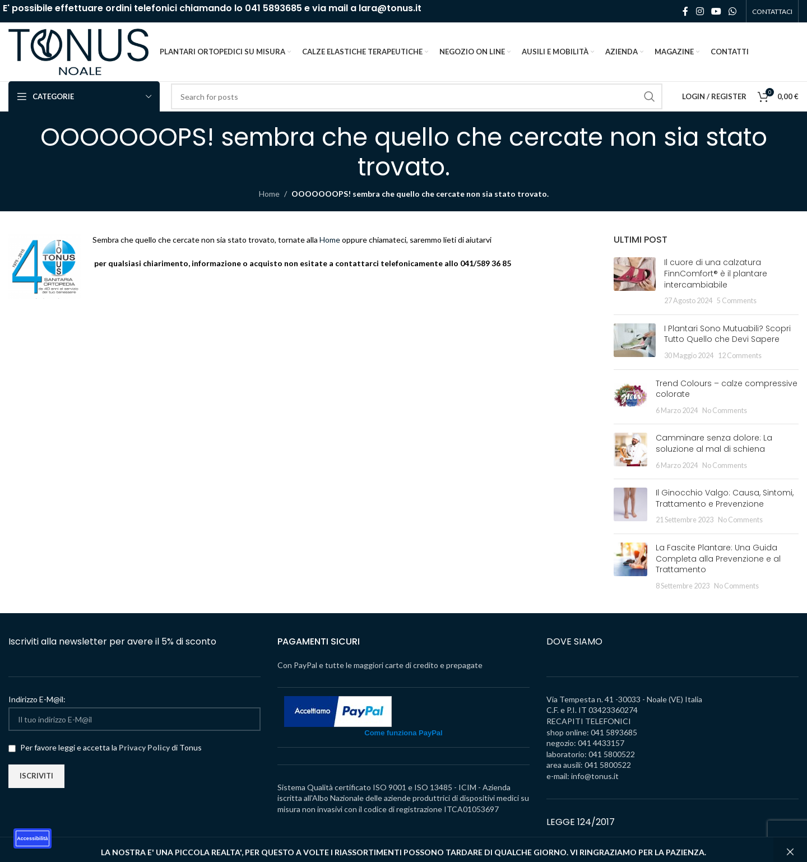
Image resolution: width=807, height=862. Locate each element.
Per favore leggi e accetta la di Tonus (105, 747)
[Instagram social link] (699, 11)
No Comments (724, 410)
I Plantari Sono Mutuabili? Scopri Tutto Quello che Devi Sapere (727, 334)
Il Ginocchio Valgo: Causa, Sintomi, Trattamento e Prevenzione (725, 498)
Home (269, 193)
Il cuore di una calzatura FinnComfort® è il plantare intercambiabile (715, 273)
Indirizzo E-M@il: (37, 699)
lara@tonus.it (390, 8)
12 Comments (740, 355)
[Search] (416, 96)
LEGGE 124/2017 (580, 821)
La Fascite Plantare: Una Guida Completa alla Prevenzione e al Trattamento (718, 558)
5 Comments (737, 300)
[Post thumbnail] (635, 281)
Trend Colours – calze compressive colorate (726, 389)
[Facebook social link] (685, 11)
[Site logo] (78, 50)
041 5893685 (273, 8)
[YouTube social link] (716, 11)
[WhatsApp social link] (732, 11)
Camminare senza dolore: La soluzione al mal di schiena (714, 443)
